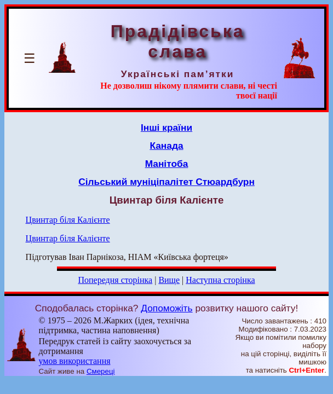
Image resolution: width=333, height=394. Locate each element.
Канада (166, 145)
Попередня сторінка (115, 280)
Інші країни (166, 127)
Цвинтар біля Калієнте (68, 219)
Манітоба (166, 163)
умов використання (75, 361)
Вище (169, 280)
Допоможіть (166, 308)
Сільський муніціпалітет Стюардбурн (166, 181)
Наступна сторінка (220, 280)
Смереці (101, 371)
